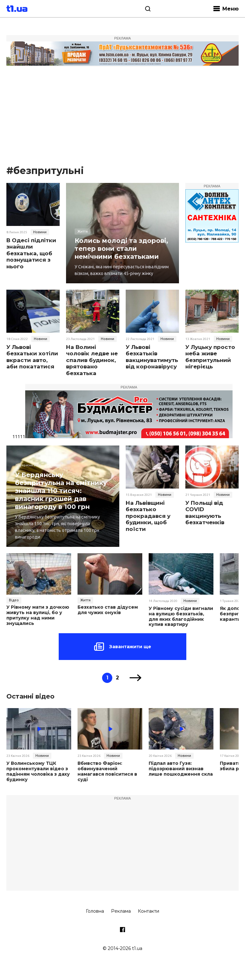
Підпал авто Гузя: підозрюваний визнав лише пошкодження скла (181, 769)
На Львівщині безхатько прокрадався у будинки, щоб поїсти (148, 516)
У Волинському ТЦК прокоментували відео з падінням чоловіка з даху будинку (38, 771)
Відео (14, 600)
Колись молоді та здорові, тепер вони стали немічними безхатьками (121, 248)
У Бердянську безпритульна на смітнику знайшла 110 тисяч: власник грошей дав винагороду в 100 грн (61, 491)
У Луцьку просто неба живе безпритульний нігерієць (210, 357)
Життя (82, 231)
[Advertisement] (122, 116)
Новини (40, 232)
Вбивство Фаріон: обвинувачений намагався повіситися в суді (107, 771)
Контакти (148, 911)
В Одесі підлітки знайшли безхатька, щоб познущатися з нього (31, 253)
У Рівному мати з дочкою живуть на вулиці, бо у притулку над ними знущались (37, 615)
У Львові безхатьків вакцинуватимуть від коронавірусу (152, 357)
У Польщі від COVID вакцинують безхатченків (204, 512)
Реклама (121, 911)
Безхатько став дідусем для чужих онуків (108, 610)
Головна (95, 911)
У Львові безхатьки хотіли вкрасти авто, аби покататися (32, 357)
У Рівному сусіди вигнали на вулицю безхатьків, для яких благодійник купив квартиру (181, 616)
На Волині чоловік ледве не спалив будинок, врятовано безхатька (92, 360)
